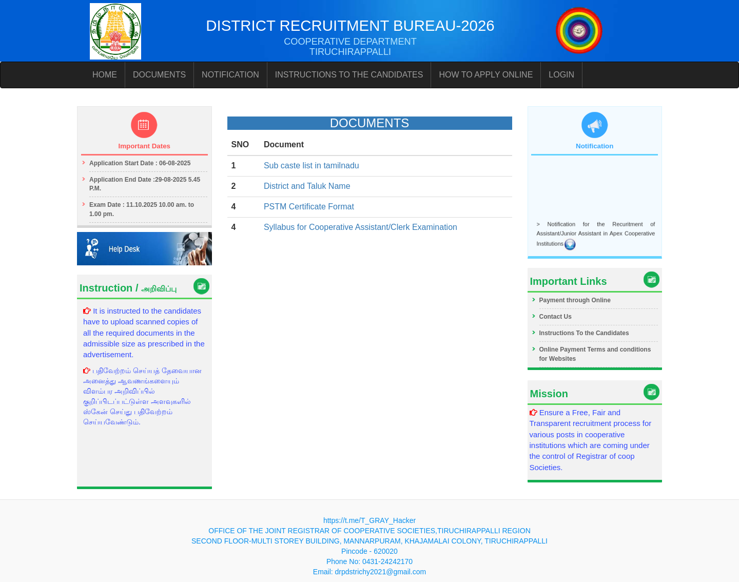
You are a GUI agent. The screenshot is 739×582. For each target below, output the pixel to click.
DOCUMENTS (159, 74)
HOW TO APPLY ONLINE (486, 74)
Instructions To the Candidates (584, 333)
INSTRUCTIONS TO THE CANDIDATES (349, 74)
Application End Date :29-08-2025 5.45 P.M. (144, 184)
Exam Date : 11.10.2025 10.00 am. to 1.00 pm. (141, 209)
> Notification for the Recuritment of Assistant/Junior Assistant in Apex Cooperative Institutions (596, 234)
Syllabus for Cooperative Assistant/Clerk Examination (360, 227)
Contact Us (555, 316)
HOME (104, 74)
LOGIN (561, 74)
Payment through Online (575, 300)
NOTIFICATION (230, 74)
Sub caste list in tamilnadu (311, 165)
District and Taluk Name (307, 186)
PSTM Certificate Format (309, 206)
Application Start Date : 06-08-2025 (139, 163)
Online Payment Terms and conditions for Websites (595, 354)
